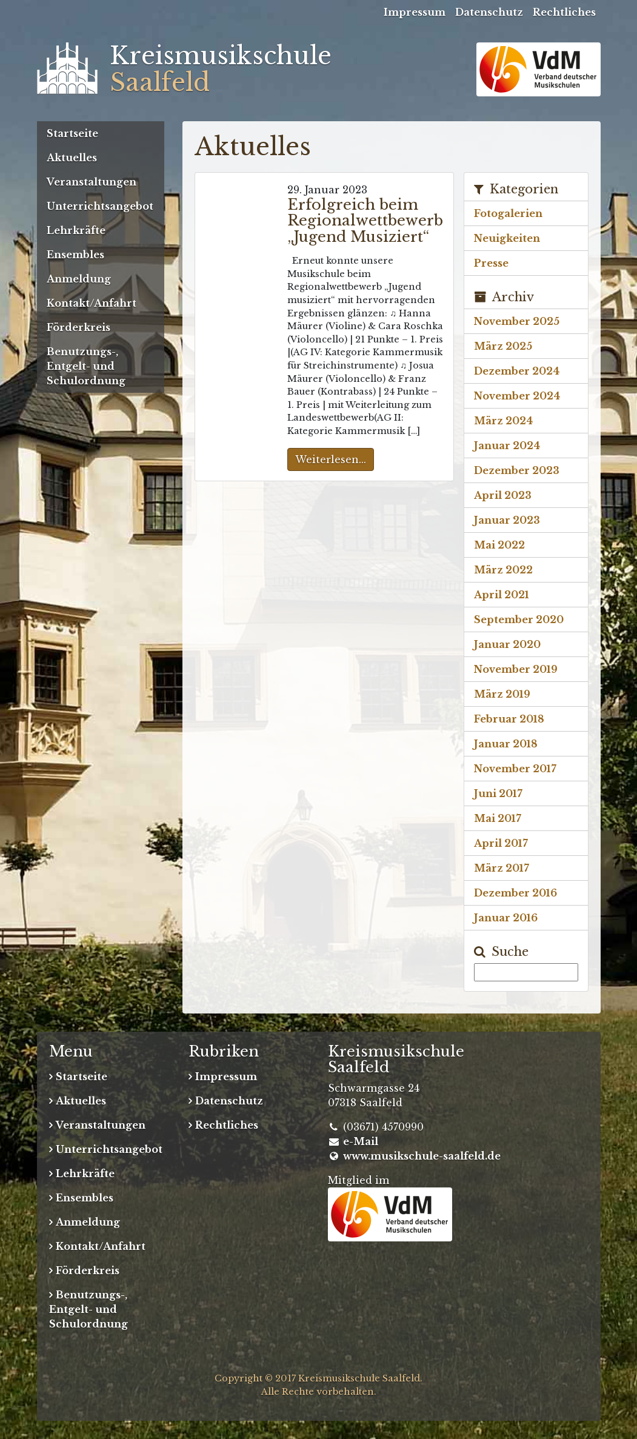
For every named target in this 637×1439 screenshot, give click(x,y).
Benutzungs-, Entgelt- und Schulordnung (86, 366)
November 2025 (516, 321)
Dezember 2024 (516, 371)
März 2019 (502, 694)
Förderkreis (78, 327)
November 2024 (517, 396)
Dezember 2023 (516, 470)
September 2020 (519, 619)
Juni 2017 (498, 793)
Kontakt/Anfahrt (91, 303)
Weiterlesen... (330, 459)
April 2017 (501, 843)
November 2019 (516, 669)
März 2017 (501, 868)
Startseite (72, 133)
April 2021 (501, 595)
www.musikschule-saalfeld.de (422, 1156)
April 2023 (503, 495)
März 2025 (503, 346)
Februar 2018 (509, 719)
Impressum (414, 12)
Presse (491, 263)
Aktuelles (72, 158)
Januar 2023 (507, 520)
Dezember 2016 (515, 893)
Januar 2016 (506, 918)
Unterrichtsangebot (100, 206)
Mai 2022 (499, 545)
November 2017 (515, 769)
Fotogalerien (508, 213)
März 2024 (503, 421)
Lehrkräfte (76, 230)
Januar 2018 (506, 744)
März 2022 (503, 570)
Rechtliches (564, 12)
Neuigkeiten (507, 238)
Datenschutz (489, 12)
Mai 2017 (497, 818)
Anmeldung (79, 279)
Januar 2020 (507, 644)
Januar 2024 (507, 445)
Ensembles (75, 255)
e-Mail (360, 1141)
